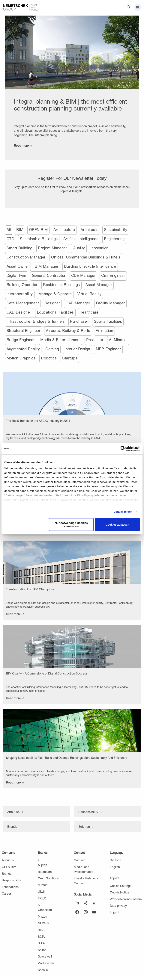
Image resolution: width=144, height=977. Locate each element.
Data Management (23, 303)
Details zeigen (122, 511)
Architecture (64, 229)
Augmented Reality (23, 349)
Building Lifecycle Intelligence (90, 266)
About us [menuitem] (8, 860)
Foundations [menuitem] (10, 887)
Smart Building (19, 248)
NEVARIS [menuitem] (44, 923)
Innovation (100, 248)
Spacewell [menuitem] (45, 956)
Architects (89, 229)
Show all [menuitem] (43, 970)
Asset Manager (99, 284)
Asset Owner (18, 266)
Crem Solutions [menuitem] (48, 878)
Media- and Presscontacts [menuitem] (83, 869)
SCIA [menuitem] (41, 936)
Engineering (114, 239)
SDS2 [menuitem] (41, 943)
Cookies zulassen (117, 524)
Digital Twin (16, 275)
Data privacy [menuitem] (118, 905)
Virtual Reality (89, 294)
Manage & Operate (55, 294)
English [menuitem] (115, 867)
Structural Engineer (23, 330)
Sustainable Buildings (39, 239)
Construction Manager (26, 257)
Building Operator (22, 284)
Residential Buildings (61, 284)
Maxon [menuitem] (42, 916)
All (9, 229)
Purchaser (79, 321)
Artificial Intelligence (81, 239)
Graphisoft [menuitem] (45, 909)
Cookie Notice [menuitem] (119, 892)
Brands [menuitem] (6, 873)
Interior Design (77, 349)
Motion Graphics (21, 358)
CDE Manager (83, 275)
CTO (10, 239)
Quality (79, 248)
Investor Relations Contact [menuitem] (86, 880)
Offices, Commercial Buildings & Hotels (85, 257)
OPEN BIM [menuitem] (9, 867)
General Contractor (49, 275)
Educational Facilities (55, 312)
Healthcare (89, 312)
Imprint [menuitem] (114, 878)
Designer (52, 303)
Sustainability (115, 229)
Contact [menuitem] (79, 852)
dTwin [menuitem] (42, 891)
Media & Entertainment (60, 340)
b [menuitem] (39, 905)
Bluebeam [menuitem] (45, 871)
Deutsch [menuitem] (115, 860)
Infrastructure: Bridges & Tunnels (36, 321)
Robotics (49, 358)
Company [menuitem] (8, 852)
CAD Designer (19, 312)
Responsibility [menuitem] (11, 880)
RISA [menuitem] (41, 929)
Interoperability (20, 294)
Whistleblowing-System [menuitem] (126, 899)
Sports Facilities (108, 321)
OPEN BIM (38, 229)
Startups (69, 358)
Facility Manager (110, 303)
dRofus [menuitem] (42, 885)
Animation (104, 330)
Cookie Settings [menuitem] (120, 885)
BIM (19, 229)
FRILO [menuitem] (42, 898)
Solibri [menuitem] (42, 950)
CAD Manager (78, 303)
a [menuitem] (39, 860)
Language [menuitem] (116, 852)
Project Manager (52, 248)
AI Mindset (118, 340)
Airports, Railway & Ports (68, 330)
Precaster (95, 340)
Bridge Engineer (21, 340)
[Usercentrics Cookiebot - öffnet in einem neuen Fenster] (123, 449)
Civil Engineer (113, 275)
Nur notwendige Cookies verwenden (71, 524)
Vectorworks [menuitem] (46, 963)
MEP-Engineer (108, 349)
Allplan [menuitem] (42, 865)
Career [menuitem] (6, 893)
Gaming (52, 349)
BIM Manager (46, 266)
